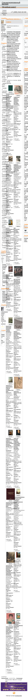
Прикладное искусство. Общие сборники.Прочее (3, 157)
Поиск (26, 26)
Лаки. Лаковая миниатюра (3, 143)
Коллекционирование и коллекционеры (3, 244)
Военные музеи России (3, 76)
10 (18, 80)
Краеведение (3, 200)
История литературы (3, 221)
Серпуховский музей (12, 43)
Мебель (3, 125)
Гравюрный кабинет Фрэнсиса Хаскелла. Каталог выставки (16, 100)
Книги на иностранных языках (3, 115)
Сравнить (9, 672)
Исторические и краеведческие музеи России (3, 54)
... (15, 678)
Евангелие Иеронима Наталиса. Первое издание (8, 329)
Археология (3, 202)
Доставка (4, 266)
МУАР (18, 43)
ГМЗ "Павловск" (15, 45)
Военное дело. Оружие (3, 225)
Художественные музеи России (3, 48)
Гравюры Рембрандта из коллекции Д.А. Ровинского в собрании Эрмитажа (17, 167)
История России (3, 185)
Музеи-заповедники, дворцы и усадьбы (3, 62)
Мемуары (3, 198)
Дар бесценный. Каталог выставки (17, 229)
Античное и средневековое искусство (3, 174)
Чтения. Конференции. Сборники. (3, 232)
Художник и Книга (15, 36)
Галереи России (3, 80)
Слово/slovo (10, 31)
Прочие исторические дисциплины (3, 210)
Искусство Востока (3, 169)
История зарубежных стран (3, 195)
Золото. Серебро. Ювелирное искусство (3, 129)
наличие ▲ (17, 76)
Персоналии (3, 240)
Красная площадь (11, 37)
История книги (3, 218)
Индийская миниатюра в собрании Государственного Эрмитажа (18, 624)
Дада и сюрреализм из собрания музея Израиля (10, 230)
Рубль (25, 241)
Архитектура (3, 166)
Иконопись (3, 103)
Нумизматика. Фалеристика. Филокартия (3, 205)
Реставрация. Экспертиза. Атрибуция (3, 163)
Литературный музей (12, 49)
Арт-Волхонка (14, 63)
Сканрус (13, 33)
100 (9, 81)
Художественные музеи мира (3, 85)
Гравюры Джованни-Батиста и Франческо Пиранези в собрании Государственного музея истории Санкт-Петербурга (10, 170)
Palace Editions (10, 39)
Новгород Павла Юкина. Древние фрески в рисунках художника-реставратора (4, 30)
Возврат (4, 267)
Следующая (19, 678)
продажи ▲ (16, 74)
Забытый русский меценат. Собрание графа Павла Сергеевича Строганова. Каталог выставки (17, 443)
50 (7, 81)
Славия (13, 42)
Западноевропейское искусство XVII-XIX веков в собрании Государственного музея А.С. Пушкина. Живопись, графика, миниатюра (19, 502)
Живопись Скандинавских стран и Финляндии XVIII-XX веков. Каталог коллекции (10, 442)
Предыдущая (4, 678)
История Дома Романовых (3, 190)
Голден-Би (16, 48)
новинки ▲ (9, 76)
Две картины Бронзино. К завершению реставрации (17, 281)
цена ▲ (9, 74)
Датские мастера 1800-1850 (9, 276)
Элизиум (9, 45)
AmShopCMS (18, 695)
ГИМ (17, 37)
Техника (3, 229)
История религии (3, 214)
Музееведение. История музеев (3, 237)
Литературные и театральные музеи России (3, 69)
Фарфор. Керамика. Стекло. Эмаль (3, 121)
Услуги (3, 247)
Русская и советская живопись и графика (3, 92)
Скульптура (3, 153)
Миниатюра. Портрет (3, 106)
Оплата (4, 264)
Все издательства (16, 70)
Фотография (3, 178)
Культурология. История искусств (3, 181)
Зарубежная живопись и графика (3, 100)
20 (20, 80)
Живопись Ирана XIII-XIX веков (17, 393)
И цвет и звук (17, 560)
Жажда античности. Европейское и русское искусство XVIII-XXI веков (17, 334)
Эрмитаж (9, 42)
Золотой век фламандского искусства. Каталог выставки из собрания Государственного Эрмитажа (10, 570)
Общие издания (3, 110)
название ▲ (16, 73)
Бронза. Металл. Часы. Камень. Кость (3, 136)
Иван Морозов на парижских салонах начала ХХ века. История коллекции (9, 629)
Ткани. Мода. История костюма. (3, 149)
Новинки (3, 18)
